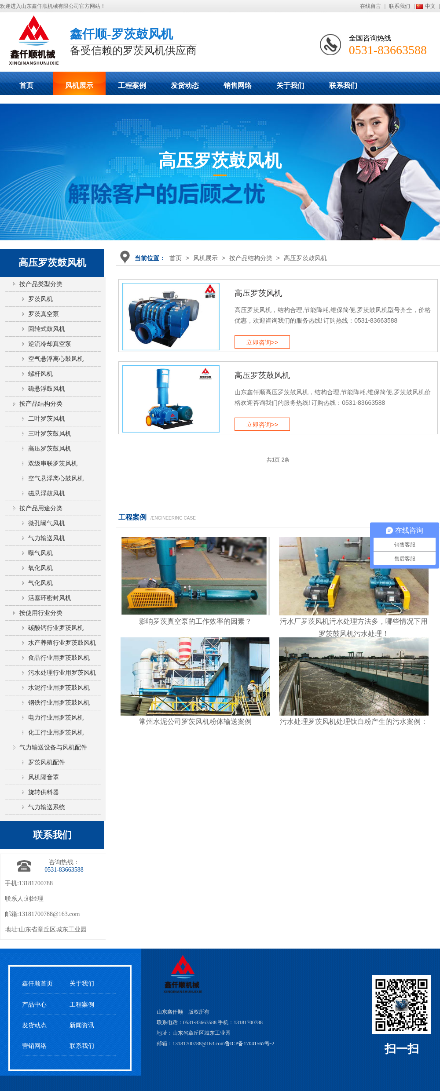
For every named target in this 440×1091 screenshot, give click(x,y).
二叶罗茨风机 (46, 418)
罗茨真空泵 (43, 314)
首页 (26, 85)
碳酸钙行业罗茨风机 (56, 628)
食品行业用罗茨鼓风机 (59, 658)
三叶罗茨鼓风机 (49, 433)
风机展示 (79, 85)
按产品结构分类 (250, 258)
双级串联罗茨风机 (52, 463)
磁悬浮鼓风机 (46, 388)
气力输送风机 (46, 538)
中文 (430, 6)
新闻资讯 (82, 1025)
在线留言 (370, 6)
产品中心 (34, 1004)
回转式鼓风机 (46, 329)
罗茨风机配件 (46, 762)
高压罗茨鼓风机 (305, 258)
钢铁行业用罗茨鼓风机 (59, 702)
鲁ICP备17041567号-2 (250, 1043)
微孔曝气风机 (46, 523)
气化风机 (40, 583)
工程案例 (132, 85)
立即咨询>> (262, 342)
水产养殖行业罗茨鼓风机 (62, 643)
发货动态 (185, 85)
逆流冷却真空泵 (49, 344)
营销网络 (34, 1046)
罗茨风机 (40, 299)
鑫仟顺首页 (37, 983)
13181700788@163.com (49, 914)
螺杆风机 (40, 374)
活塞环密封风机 (49, 598)
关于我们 (290, 85)
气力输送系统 (46, 807)
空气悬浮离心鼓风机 (56, 359)
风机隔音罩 (43, 777)
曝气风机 (40, 553)
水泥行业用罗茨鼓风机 (59, 687)
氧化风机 (40, 568)
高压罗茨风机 (258, 293)
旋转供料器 (43, 792)
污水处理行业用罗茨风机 (62, 672)
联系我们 (399, 6)
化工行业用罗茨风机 (56, 732)
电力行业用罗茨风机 (56, 717)
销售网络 (238, 85)
